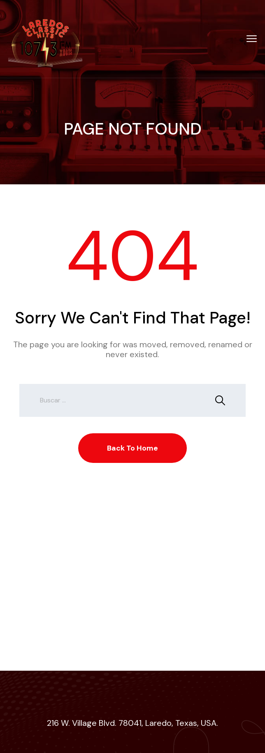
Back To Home (132, 448)
